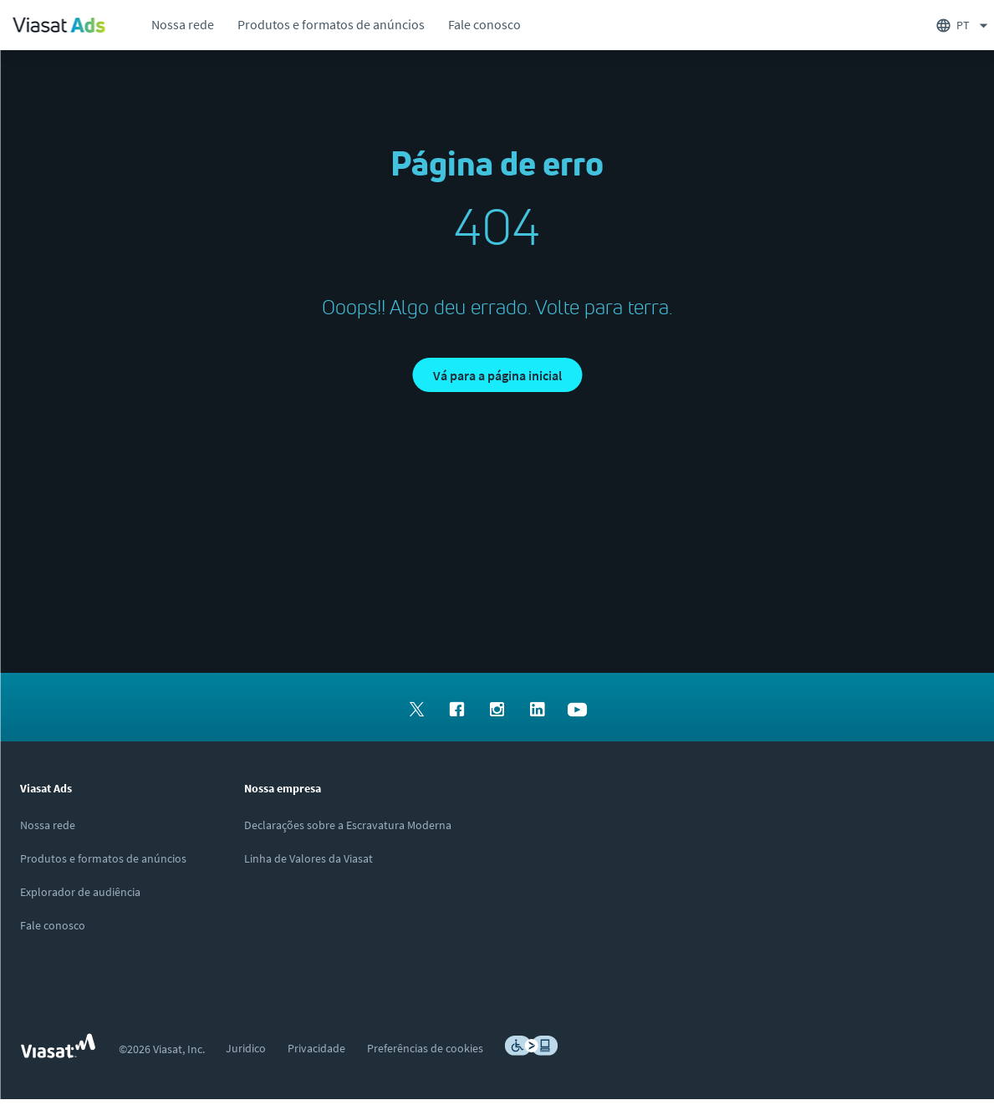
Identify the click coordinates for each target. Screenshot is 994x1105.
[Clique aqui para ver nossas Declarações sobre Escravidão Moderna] (347, 830)
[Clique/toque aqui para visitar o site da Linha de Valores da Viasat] (308, 864)
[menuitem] (182, 25)
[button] (497, 378)
